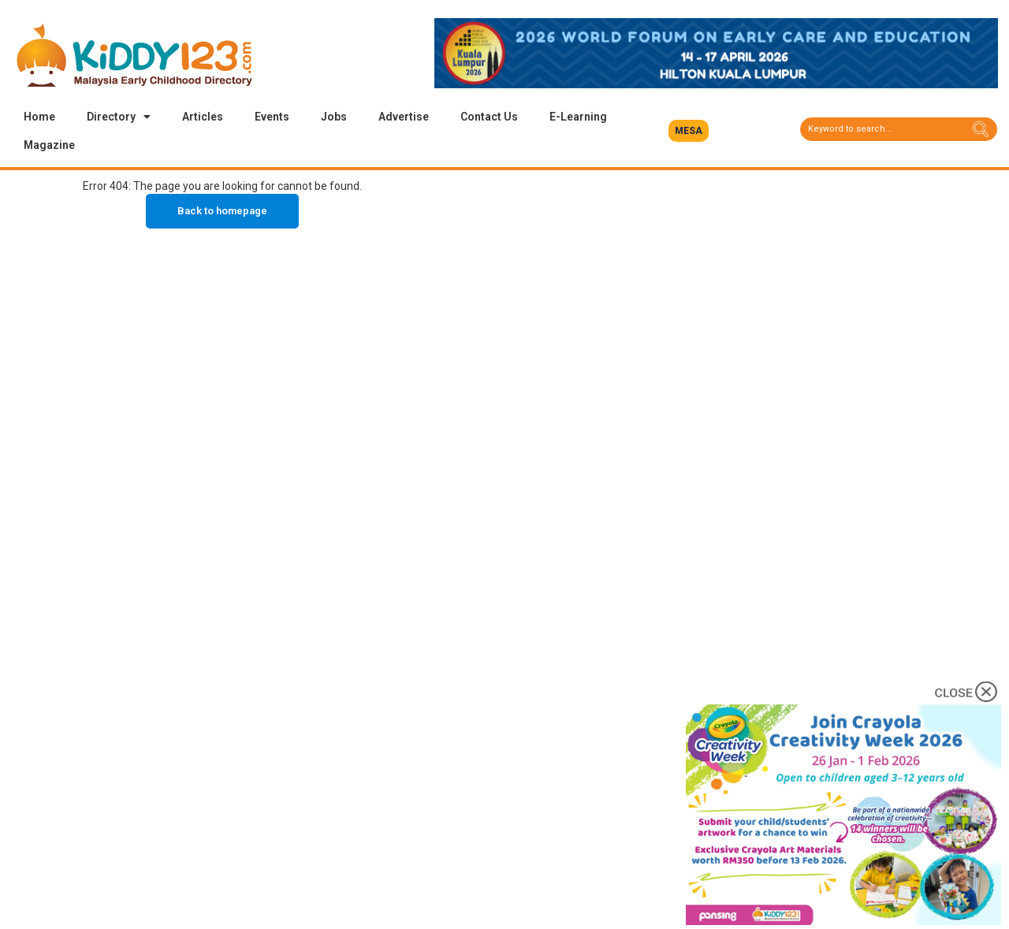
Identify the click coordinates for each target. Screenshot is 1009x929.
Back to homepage (222, 211)
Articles (202, 116)
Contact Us (489, 116)
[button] (688, 131)
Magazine (49, 145)
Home (39, 116)
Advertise (403, 116)
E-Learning (578, 116)
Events (272, 116)
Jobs (334, 116)
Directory (119, 116)
